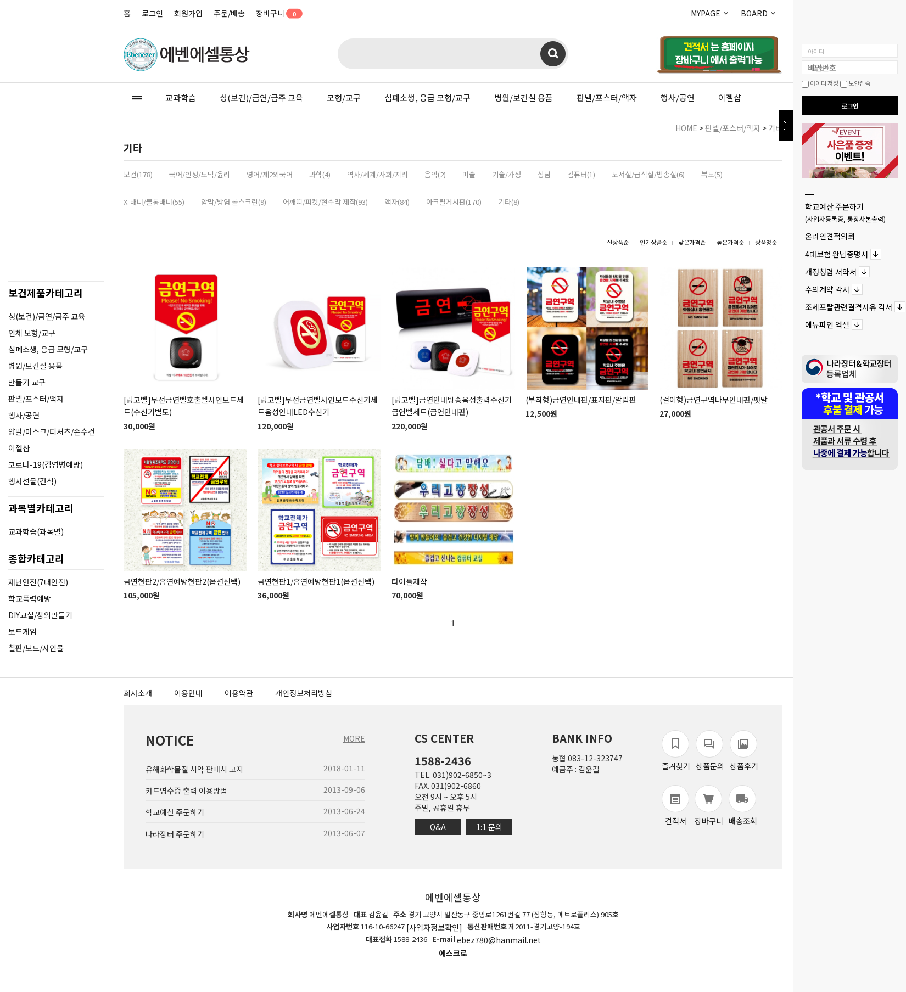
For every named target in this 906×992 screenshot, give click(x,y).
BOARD (759, 13)
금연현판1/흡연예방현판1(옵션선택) (316, 581)
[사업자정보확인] (434, 927)
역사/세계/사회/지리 (377, 174)
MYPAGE (710, 13)
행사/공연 (678, 97)
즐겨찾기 (676, 750)
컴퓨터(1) (581, 174)
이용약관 (239, 692)
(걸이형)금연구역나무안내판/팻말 (713, 399)
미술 (469, 174)
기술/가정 (506, 174)
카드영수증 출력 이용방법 (186, 790)
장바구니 (275, 13)
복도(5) (712, 174)
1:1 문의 (489, 826)
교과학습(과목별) (36, 531)
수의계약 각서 (827, 289)
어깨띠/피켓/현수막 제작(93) (325, 202)
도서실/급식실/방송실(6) (648, 174)
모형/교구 (344, 97)
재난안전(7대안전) (38, 581)
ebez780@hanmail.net (499, 940)
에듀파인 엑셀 (827, 325)
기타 (775, 127)
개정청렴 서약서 (831, 271)
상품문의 (710, 750)
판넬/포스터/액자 (607, 97)
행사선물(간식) (32, 480)
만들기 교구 (27, 382)
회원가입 (188, 13)
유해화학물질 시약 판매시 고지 (194, 769)
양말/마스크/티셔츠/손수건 (51, 431)
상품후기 (744, 750)
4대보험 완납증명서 (836, 254)
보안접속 (855, 83)
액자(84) (397, 202)
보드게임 (22, 631)
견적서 (675, 805)
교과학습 (180, 97)
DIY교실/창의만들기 (40, 614)
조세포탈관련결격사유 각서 (848, 306)
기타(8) (508, 202)
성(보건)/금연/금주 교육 (261, 97)
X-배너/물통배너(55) (154, 202)
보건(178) (138, 174)
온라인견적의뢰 (830, 236)
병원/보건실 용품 (523, 97)
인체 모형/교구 (31, 332)
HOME (686, 127)
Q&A (438, 826)
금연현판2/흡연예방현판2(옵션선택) (182, 581)
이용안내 (188, 692)
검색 (553, 53)
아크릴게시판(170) (454, 202)
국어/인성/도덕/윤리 (199, 174)
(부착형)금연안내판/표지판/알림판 (580, 399)
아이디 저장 (820, 83)
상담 (544, 174)
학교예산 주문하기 (845, 212)
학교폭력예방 (29, 598)
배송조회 (743, 805)
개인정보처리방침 (303, 692)
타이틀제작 (409, 581)
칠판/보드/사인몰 (36, 647)
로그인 (152, 13)
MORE (354, 738)
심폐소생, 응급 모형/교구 (427, 97)
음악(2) (435, 174)
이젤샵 (729, 97)
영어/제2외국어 (270, 174)
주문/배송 (229, 13)
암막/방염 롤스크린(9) (233, 202)
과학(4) (320, 174)
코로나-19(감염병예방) (45, 464)
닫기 (786, 125)
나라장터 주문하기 (175, 833)
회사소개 (138, 692)
